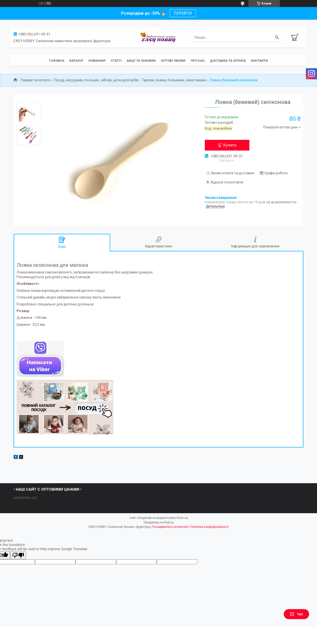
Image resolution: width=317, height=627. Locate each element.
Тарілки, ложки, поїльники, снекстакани (174, 80)
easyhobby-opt (25, 498)
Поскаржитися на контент (170, 527)
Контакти (259, 60)
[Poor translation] (18, 555)
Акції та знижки (141, 60)
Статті (116, 60)
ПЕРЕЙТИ (183, 13)
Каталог (76, 60)
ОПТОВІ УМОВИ (173, 60)
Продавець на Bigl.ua (159, 522)
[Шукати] (277, 37)
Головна (56, 60)
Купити (229, 145)
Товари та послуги (36, 80)
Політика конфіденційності (210, 527)
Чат (296, 614)
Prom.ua (182, 518)
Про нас (197, 60)
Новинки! (97, 60)
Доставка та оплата (228, 60)
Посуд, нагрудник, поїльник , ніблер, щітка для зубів (96, 80)
